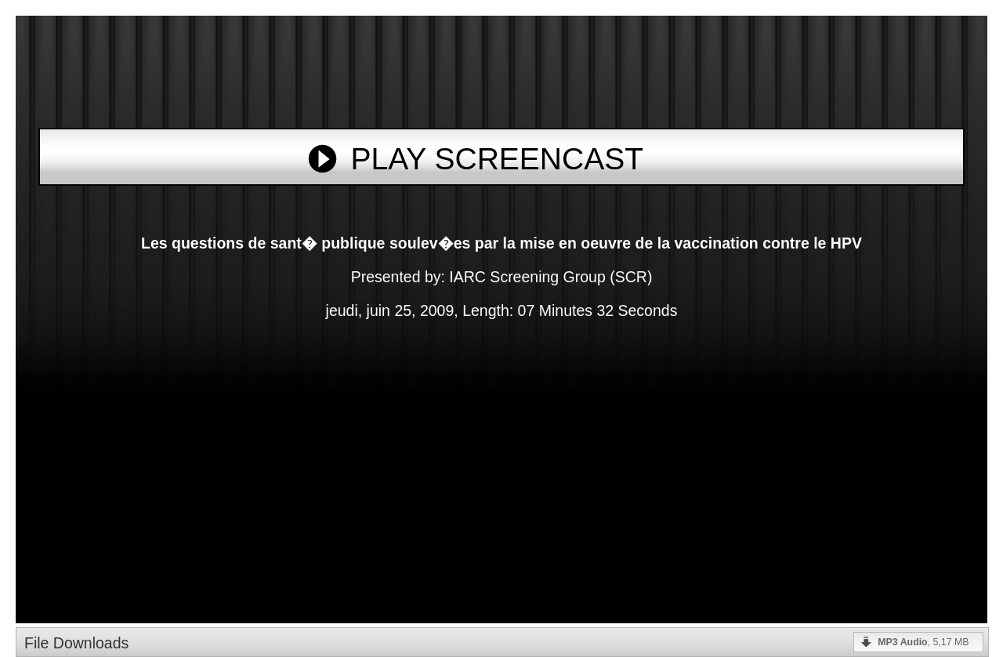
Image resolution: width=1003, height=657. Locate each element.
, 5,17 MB (923, 642)
